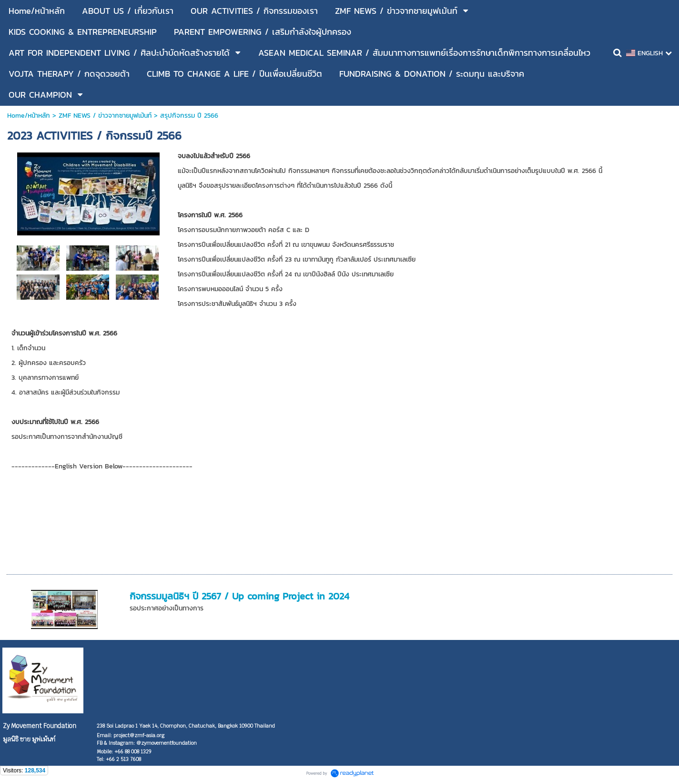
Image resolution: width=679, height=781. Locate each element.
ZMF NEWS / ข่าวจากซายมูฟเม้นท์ (105, 116)
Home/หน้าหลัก (28, 116)
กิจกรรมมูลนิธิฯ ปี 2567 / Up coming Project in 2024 (239, 596)
